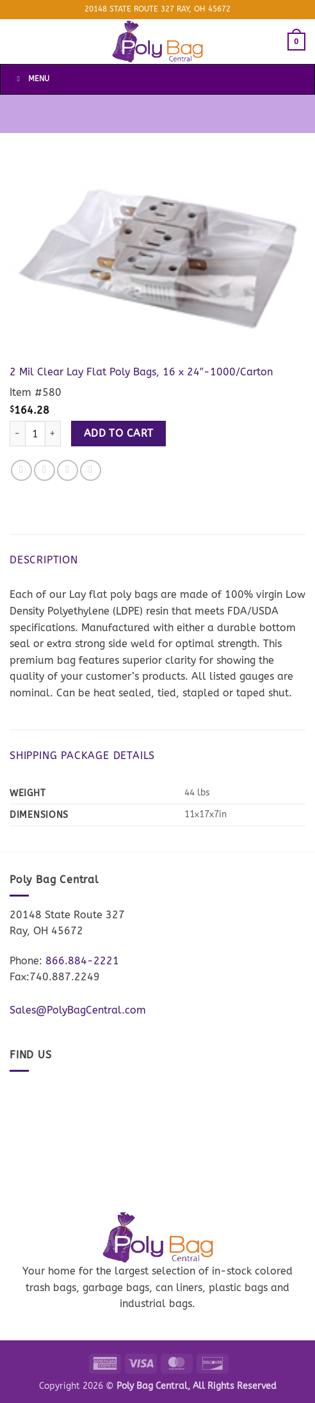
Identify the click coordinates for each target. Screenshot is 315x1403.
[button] (296, 41)
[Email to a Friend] (67, 470)
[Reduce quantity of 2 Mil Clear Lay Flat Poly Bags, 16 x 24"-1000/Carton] (17, 433)
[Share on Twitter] (44, 470)
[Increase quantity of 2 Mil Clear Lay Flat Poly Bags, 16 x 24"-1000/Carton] (53, 433)
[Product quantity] (35, 433)
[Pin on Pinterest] (90, 470)
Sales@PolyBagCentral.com (78, 1010)
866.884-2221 (82, 961)
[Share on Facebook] (21, 470)
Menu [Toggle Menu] (31, 78)
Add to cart (119, 433)
